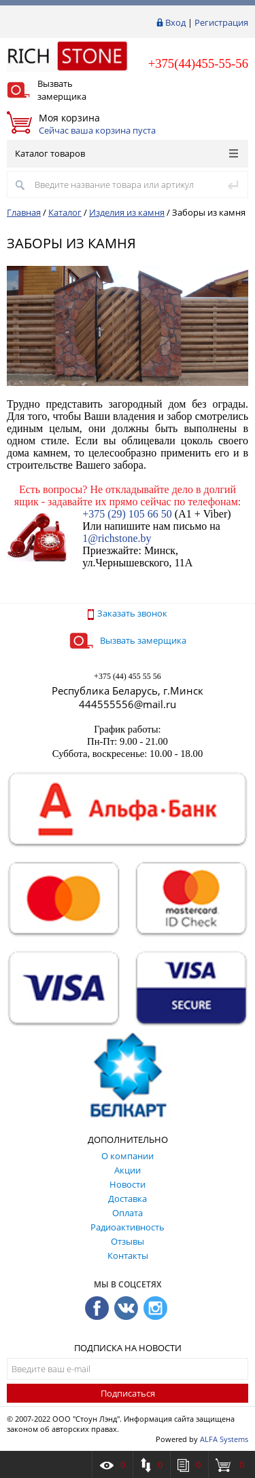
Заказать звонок (127, 613)
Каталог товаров (126, 153)
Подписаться (128, 1393)
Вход (175, 22)
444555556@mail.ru (127, 704)
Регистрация (221, 22)
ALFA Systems (224, 1439)
